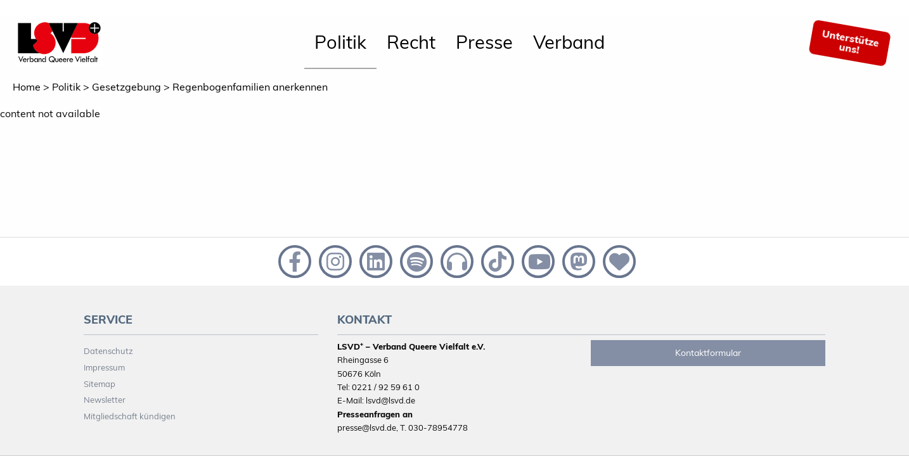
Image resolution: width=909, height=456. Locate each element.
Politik (340, 41)
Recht (411, 41)
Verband (569, 41)
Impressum (104, 367)
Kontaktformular (708, 352)
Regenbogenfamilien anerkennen (250, 86)
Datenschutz (108, 351)
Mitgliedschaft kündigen (130, 416)
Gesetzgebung (126, 86)
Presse (484, 41)
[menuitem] (340, 43)
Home (27, 86)
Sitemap (99, 384)
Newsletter (105, 400)
